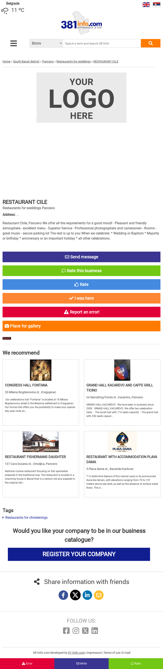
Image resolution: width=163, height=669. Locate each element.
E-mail (126, 652)
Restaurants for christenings (25, 518)
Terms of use (112, 652)
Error (27, 663)
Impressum (94, 652)
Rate (136, 663)
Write (81, 663)
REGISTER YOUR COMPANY (78, 554)
